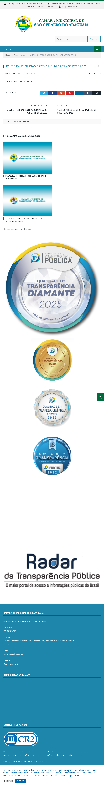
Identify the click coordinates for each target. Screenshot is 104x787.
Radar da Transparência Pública (34, 761)
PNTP (15, 761)
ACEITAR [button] (20, 780)
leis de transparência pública (48, 755)
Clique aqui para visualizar (20, 81)
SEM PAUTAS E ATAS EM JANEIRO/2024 (23, 136)
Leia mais (44, 775)
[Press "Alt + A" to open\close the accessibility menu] (100, 397)
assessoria (68, 752)
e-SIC (15, 664)
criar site (20, 752)
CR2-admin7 (11, 74)
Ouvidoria (7, 664)
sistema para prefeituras (37, 752)
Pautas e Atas (95, 74)
